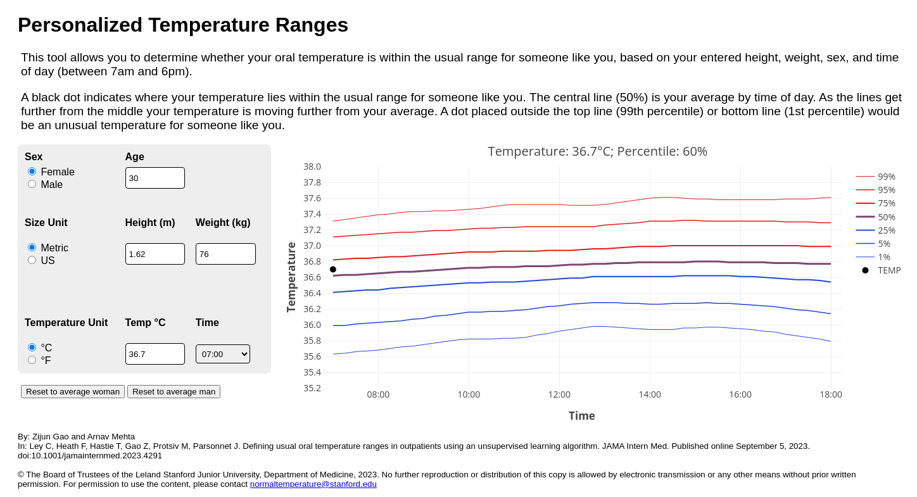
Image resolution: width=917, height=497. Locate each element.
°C (40, 348)
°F (39, 360)
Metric (48, 247)
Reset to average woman (73, 391)
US (41, 260)
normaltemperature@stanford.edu (313, 484)
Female (51, 172)
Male (45, 184)
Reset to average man (173, 391)
